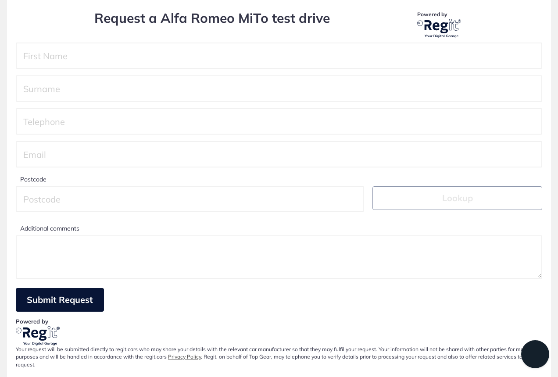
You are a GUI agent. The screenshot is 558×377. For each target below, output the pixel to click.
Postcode (33, 179)
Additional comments (49, 228)
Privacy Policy (184, 356)
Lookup (457, 197)
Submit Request (60, 299)
